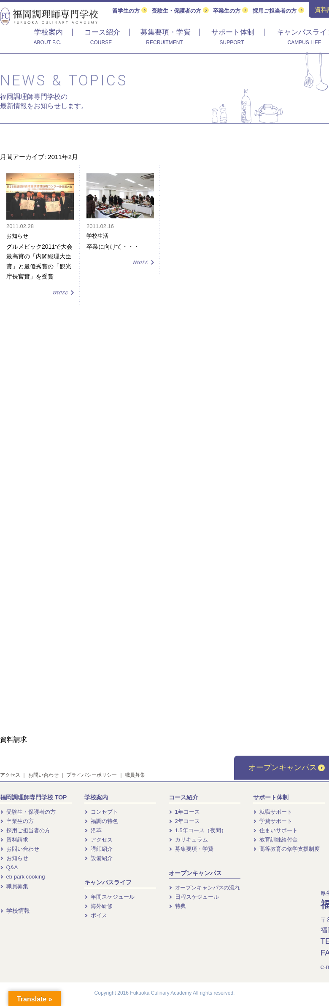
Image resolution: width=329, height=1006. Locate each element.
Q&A (9, 867)
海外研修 (98, 906)
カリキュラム (188, 839)
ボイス (95, 915)
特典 (177, 906)
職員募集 (135, 775)
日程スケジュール (194, 897)
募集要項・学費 (191, 849)
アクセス (10, 775)
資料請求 (14, 839)
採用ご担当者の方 (278, 11)
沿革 (93, 830)
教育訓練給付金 (275, 839)
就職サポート (272, 812)
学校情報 (15, 910)
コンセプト (101, 812)
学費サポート (272, 821)
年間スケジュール (109, 897)
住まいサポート (275, 830)
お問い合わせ (43, 775)
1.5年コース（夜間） (198, 830)
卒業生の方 (230, 11)
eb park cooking (22, 876)
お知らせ (14, 858)
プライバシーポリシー (91, 775)
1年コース (184, 812)
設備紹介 (98, 858)
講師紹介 (98, 849)
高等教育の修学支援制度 (286, 849)
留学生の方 (129, 11)
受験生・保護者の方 (180, 11)
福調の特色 (101, 821)
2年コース (184, 821)
